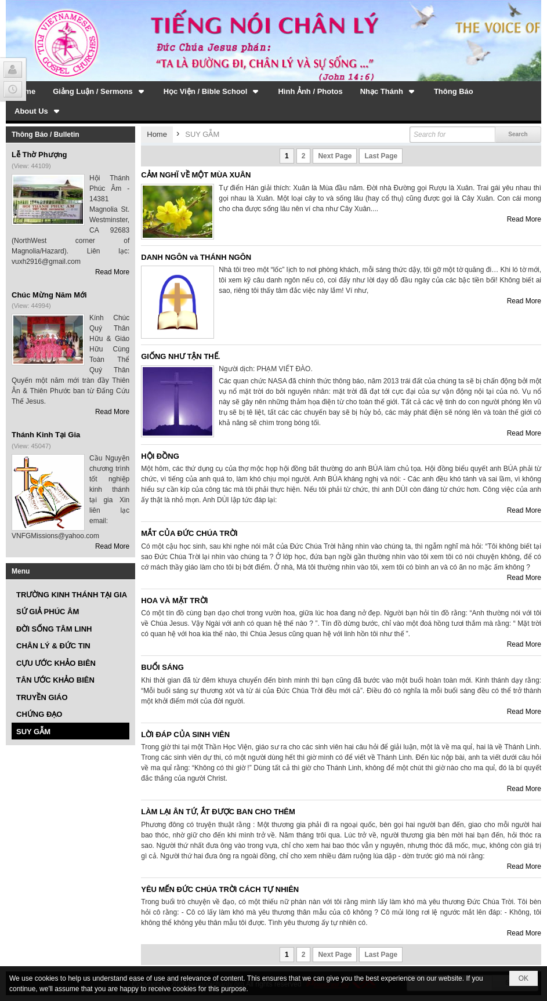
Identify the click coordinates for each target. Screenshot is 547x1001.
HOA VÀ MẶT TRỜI (174, 600)
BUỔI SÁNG (162, 667)
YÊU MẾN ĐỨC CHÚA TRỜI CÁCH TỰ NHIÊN (220, 889)
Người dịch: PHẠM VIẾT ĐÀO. (265, 369)
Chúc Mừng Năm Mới (49, 295)
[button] (99, 91)
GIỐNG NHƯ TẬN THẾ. (180, 356)
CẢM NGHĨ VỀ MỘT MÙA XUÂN (196, 175)
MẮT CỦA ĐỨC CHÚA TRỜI (189, 533)
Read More (112, 272)
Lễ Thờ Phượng (39, 154)
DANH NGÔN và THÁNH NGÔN (196, 257)
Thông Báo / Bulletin (45, 134)
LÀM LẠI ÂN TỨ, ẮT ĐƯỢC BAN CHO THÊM (218, 811)
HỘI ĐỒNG (160, 456)
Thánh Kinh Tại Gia (46, 434)
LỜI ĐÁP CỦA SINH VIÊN (185, 734)
